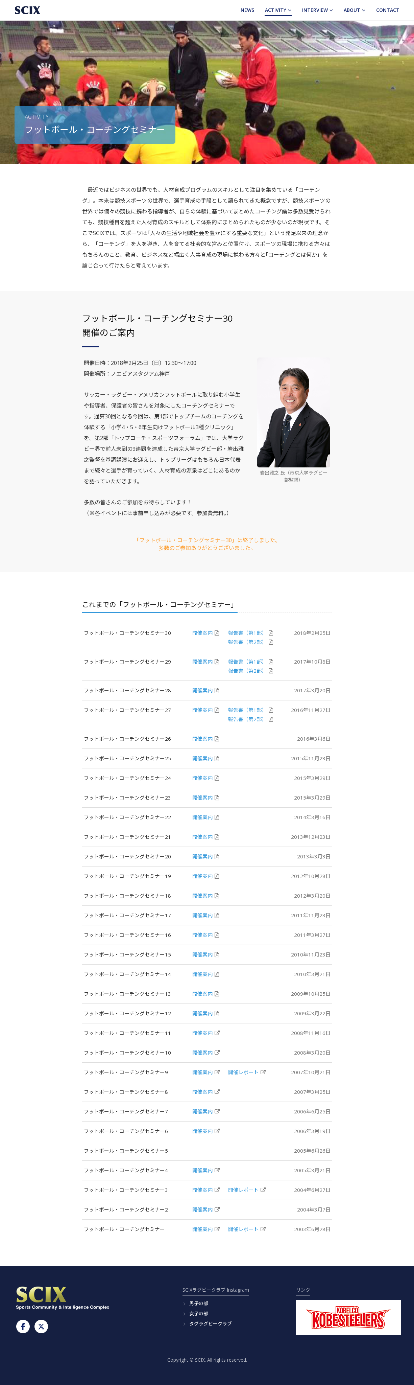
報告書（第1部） (250, 632)
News (247, 10)
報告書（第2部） (250, 642)
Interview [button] (317, 10)
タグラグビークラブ (210, 1323)
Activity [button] (278, 10)
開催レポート (247, 1072)
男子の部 (198, 1303)
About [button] (354, 10)
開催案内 (205, 632)
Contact (387, 10)
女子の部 (198, 1313)
